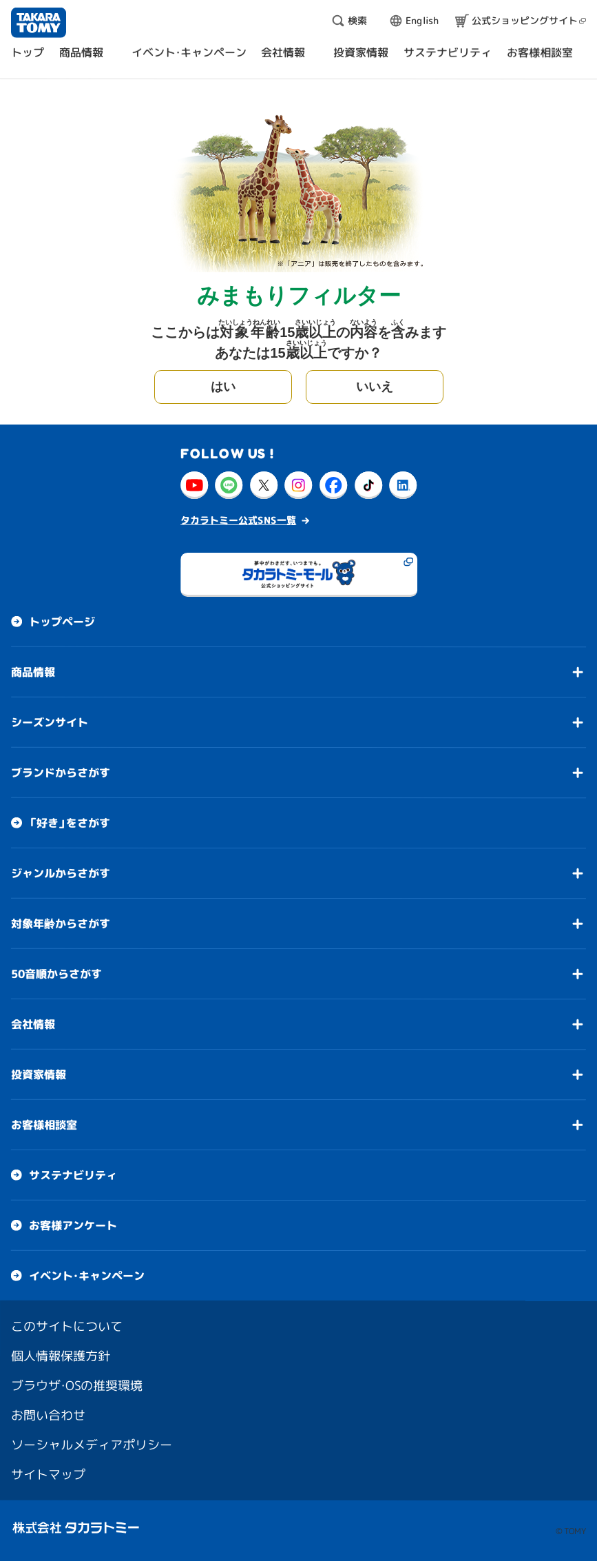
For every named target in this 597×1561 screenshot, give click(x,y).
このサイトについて (67, 1326)
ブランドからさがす (60, 772)
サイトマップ (48, 1474)
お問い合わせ (48, 1415)
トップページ (62, 621)
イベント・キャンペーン (87, 1275)
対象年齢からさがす (60, 923)
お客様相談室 (44, 1124)
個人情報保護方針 (60, 1356)
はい (223, 387)
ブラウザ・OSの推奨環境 (77, 1385)
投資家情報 (38, 1074)
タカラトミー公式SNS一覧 (238, 520)
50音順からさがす (56, 973)
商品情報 (33, 672)
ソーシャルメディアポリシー (91, 1444)
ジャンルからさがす (60, 873)
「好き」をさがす (69, 822)
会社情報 (33, 1024)
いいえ (374, 387)
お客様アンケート (73, 1225)
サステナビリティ (73, 1175)
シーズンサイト (49, 722)
